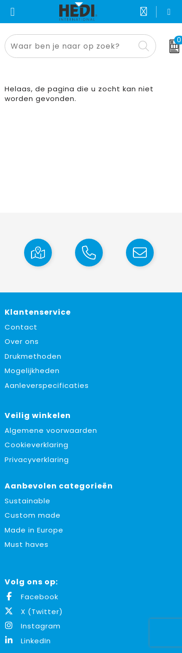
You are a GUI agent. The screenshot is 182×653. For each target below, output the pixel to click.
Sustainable (27, 501)
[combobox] (70, 46)
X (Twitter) (34, 611)
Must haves (27, 544)
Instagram (33, 626)
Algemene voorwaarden (51, 430)
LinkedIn (28, 641)
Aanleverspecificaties (47, 385)
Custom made (33, 515)
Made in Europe (34, 530)
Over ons (22, 341)
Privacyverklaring (37, 459)
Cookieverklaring (37, 445)
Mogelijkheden (32, 370)
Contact (21, 327)
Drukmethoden (33, 356)
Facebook (31, 597)
